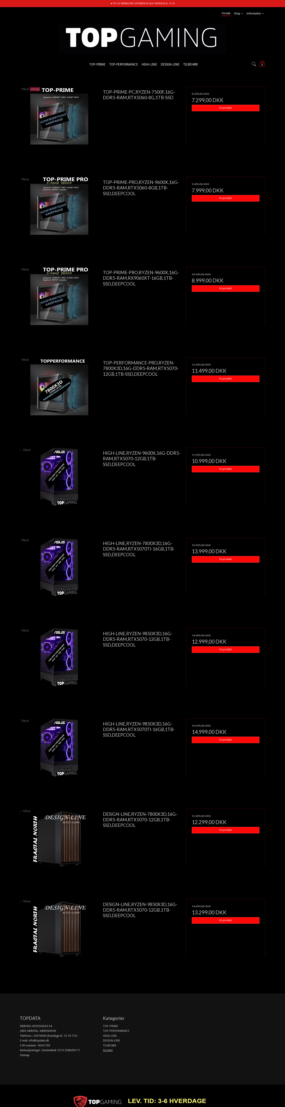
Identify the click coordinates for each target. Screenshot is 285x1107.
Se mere (108, 1050)
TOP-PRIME (110, 1026)
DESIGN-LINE (111, 1040)
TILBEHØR (109, 1045)
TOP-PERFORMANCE (116, 1030)
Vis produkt (225, 108)
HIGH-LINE (110, 1035)
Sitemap (24, 1055)
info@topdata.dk (39, 1040)
